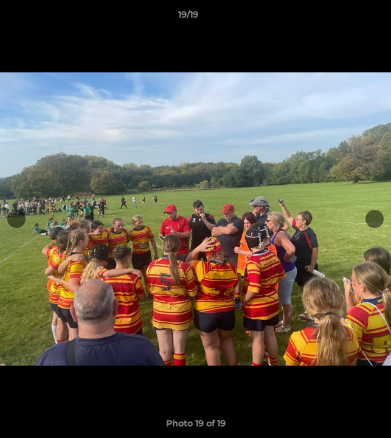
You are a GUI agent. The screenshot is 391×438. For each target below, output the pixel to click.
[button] (347, 17)
